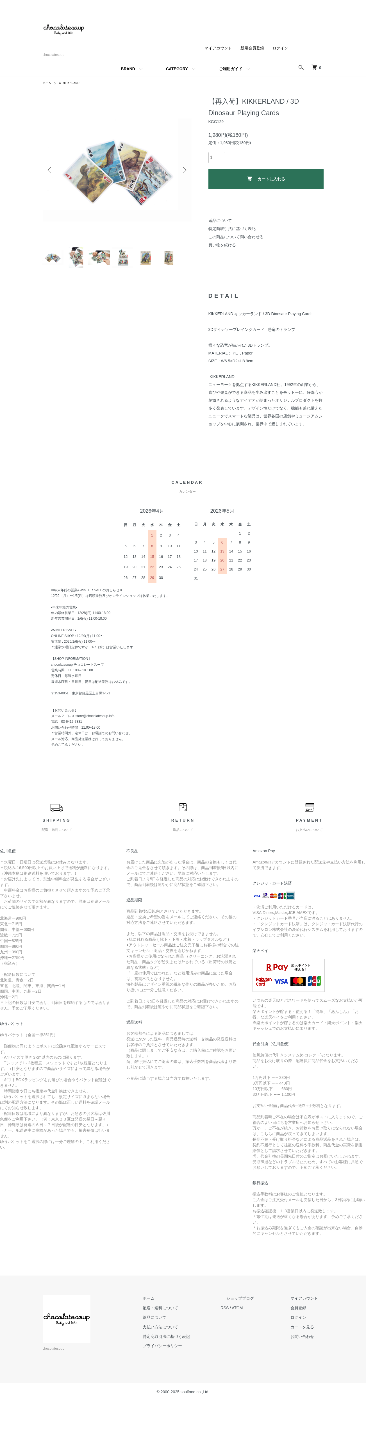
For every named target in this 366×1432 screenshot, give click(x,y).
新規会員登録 (252, 48)
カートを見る (308, 1363)
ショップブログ (257, 1335)
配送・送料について (188, 1344)
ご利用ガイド (230, 69)
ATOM (259, 1344)
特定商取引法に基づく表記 (232, 228)
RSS (247, 1344)
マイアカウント (218, 48)
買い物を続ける (222, 245)
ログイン (280, 48)
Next (183, 170)
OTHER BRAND (73, 83)
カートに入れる (266, 178)
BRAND (128, 69)
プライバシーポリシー (190, 1382)
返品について (220, 220)
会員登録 (304, 1344)
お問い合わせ (308, 1373)
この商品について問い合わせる (235, 237)
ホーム (48, 83)
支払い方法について (188, 1363)
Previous (51, 170)
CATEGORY (177, 69)
